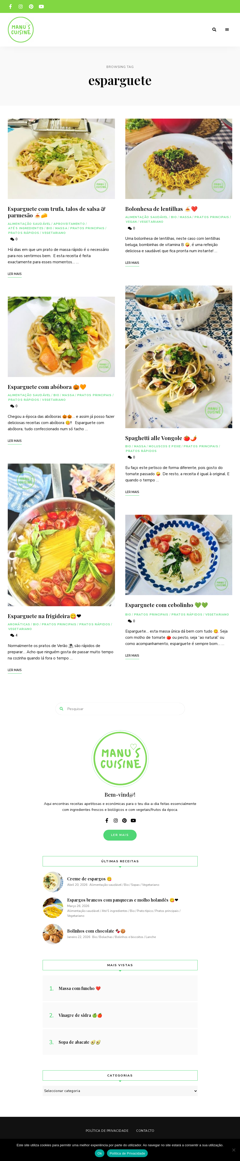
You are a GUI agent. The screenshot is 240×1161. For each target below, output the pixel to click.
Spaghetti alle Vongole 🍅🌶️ (161, 437)
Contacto (145, 1131)
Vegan (131, 222)
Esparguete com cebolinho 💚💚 (166, 604)
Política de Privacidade (107, 1131)
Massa (61, 228)
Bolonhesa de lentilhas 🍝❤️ (161, 208)
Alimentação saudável (29, 224)
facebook (10, 6)
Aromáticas (19, 624)
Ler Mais (120, 835)
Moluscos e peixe (165, 446)
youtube (41, 6)
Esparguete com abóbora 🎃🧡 (47, 386)
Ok (99, 1153)
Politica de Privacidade (127, 1153)
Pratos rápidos (23, 233)
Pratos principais (87, 228)
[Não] (233, 1149)
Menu (227, 30)
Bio (49, 228)
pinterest (31, 6)
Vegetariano (54, 233)
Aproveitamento (69, 224)
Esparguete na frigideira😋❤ (44, 615)
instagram (21, 6)
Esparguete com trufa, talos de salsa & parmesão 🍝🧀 (57, 212)
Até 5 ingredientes (26, 228)
